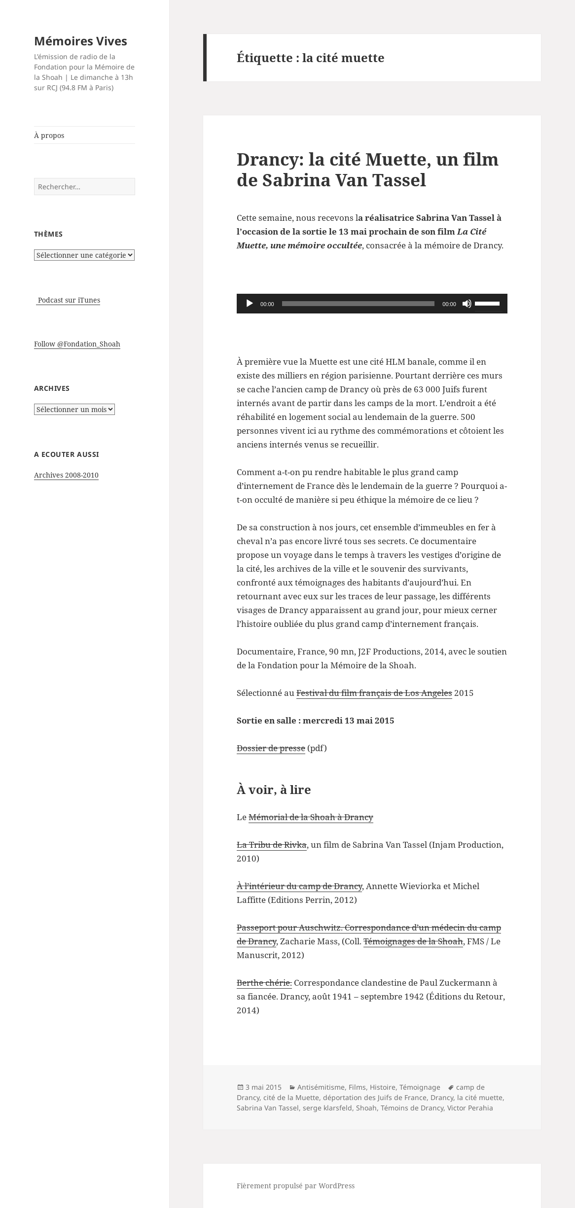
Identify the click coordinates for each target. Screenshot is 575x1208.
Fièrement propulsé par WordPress (296, 1185)
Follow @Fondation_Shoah (77, 343)
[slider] (358, 303)
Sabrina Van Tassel (268, 1107)
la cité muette (480, 1097)
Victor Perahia (470, 1107)
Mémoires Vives (80, 41)
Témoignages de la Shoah (413, 941)
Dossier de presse (271, 748)
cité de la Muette (291, 1097)
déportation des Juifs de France (375, 1097)
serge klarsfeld (327, 1107)
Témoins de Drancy (412, 1107)
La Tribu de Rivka (272, 844)
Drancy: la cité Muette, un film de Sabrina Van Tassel (368, 169)
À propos (49, 135)
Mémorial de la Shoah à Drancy (311, 817)
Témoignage (419, 1087)
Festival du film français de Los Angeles (374, 692)
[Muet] (467, 304)
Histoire (382, 1087)
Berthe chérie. (264, 982)
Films (357, 1087)
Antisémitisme (321, 1087)
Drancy (442, 1097)
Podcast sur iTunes (68, 300)
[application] (372, 303)
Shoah (366, 1107)
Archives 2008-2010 (66, 475)
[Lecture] (249, 304)
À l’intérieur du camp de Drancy (299, 886)
